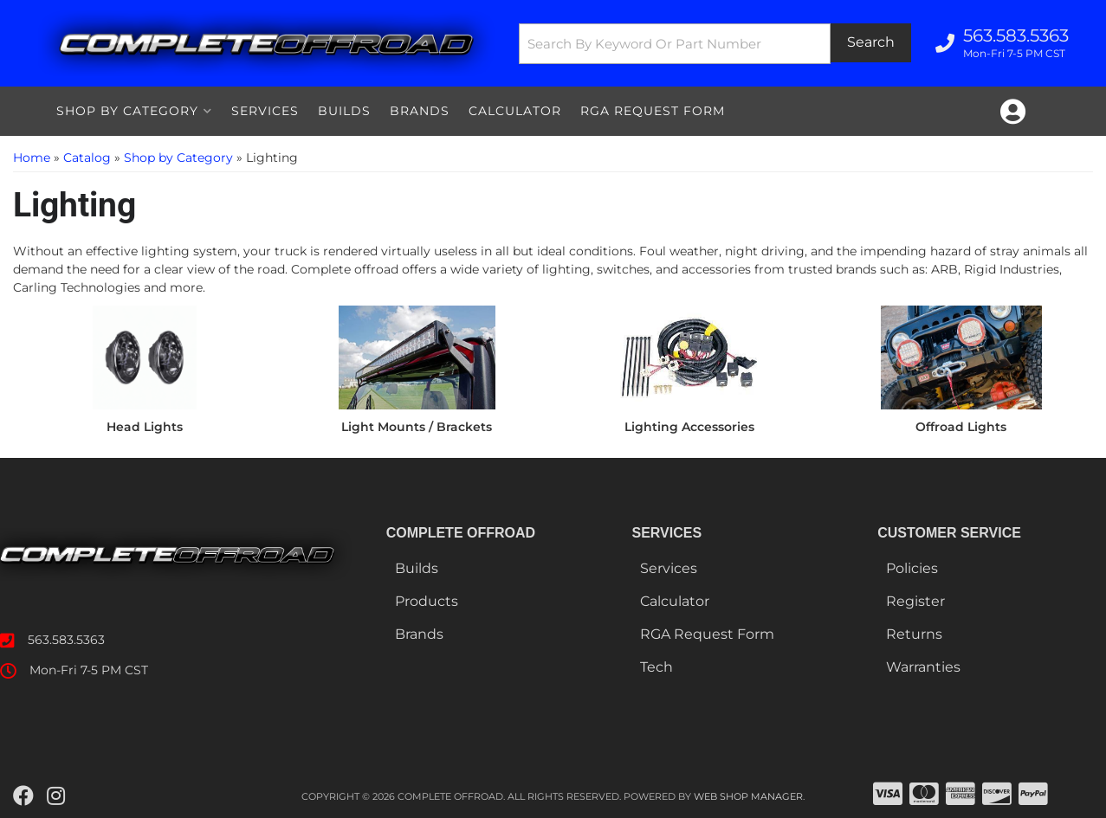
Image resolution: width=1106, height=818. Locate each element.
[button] (714, 43)
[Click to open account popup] (1013, 111)
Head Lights (145, 427)
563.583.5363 (66, 639)
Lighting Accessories (689, 427)
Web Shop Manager (748, 796)
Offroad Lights (960, 427)
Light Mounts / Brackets (416, 427)
